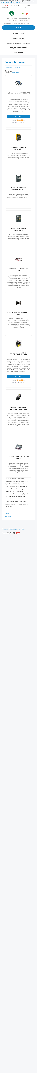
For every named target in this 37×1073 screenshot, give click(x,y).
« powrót (8, 516)
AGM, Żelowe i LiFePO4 (18, 48)
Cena (17, 72)
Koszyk (6, 5)
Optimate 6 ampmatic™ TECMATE (18, 93)
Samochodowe (17, 67)
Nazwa (13, 72)
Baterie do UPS (18, 34)
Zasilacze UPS (18, 38)
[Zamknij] (17, 2)
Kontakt (24, 529)
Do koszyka (18, 116)
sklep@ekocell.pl (24, 20)
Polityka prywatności (15, 529)
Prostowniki (18, 52)
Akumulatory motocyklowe (18, 43)
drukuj (7, 513)
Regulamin (5, 529)
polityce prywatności (7, 2)
